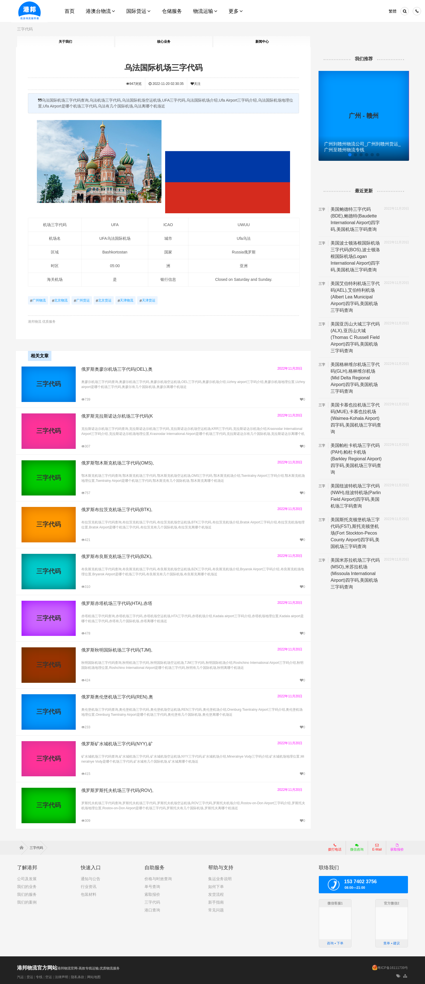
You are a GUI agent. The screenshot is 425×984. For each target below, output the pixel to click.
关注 (196, 83)
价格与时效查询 (158, 878)
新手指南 (216, 901)
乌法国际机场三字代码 (164, 67)
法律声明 (61, 976)
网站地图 (94, 976)
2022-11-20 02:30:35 (166, 83)
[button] (349, 154)
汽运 (20, 976)
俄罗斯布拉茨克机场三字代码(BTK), (116, 509)
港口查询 (152, 909)
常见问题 (216, 909)
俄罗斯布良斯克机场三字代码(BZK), (116, 556)
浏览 (134, 83)
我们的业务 (27, 886)
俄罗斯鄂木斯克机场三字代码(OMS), (117, 462)
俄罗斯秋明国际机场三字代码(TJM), (116, 649)
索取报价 (152, 893)
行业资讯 (88, 886)
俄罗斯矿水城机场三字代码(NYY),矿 (117, 743)
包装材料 (88, 893)
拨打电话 (334, 847)
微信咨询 (355, 848)
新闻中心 (262, 42)
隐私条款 (77, 976)
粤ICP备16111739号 (392, 967)
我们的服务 (27, 893)
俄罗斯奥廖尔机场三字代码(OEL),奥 (117, 368)
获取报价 (397, 847)
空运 (48, 976)
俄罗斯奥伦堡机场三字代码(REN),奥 (117, 696)
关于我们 (65, 42)
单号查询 (152, 886)
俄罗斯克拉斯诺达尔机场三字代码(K (117, 415)
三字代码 (25, 29)
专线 (39, 976)
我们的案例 (27, 901)
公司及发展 (27, 878)
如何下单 (216, 886)
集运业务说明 (220, 878)
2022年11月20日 (289, 368)
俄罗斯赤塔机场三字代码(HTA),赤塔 (116, 602)
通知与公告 (90, 878)
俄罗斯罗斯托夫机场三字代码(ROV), (117, 789)
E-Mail (377, 847)
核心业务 (163, 42)
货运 (30, 976)
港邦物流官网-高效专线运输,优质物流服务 (68, 967)
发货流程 (216, 893)
